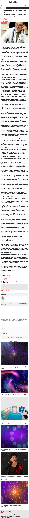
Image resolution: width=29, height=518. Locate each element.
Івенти (16, 7)
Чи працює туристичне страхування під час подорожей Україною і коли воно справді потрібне (14, 422)
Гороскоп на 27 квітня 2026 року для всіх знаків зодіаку (13, 449)
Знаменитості (3, 7)
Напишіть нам (4, 328)
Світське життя (11, 7)
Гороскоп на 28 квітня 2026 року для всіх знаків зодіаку (13, 395)
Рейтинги (20, 7)
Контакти (3, 330)
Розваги (24, 7)
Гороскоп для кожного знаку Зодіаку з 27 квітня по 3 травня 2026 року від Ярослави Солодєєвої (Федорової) (14, 478)
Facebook (10, 281)
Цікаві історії (5, 286)
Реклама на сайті (4, 333)
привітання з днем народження (13, 320)
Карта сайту (4, 331)
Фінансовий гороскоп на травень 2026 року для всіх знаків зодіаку (13, 506)
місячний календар (24, 319)
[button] (25, 5)
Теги (2, 317)
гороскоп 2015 (4, 319)
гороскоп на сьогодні (14, 319)
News (7, 7)
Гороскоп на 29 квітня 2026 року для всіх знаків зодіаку (13, 367)
